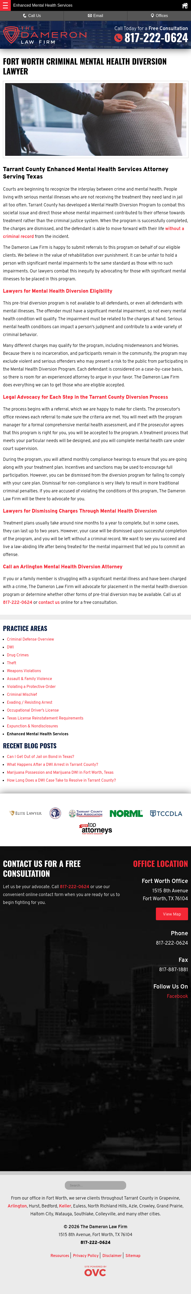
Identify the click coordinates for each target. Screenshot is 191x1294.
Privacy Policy (86, 1256)
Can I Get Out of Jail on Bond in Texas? (40, 757)
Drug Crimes (18, 655)
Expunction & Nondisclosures (32, 726)
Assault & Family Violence (29, 679)
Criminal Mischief (22, 694)
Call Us (32, 16)
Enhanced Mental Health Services (37, 734)
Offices (159, 16)
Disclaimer (112, 1256)
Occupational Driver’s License (33, 710)
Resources (60, 1256)
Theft (11, 663)
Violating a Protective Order (31, 686)
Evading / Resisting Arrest (29, 702)
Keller (65, 1206)
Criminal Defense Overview (30, 639)
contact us (49, 603)
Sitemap (132, 1256)
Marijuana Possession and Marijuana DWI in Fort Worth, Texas (60, 772)
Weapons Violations (24, 671)
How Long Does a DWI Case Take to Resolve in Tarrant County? (61, 780)
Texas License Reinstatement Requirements (45, 718)
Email (95, 16)
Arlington (17, 1206)
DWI (10, 647)
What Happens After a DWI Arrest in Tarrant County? (52, 764)
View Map (171, 914)
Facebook (177, 996)
